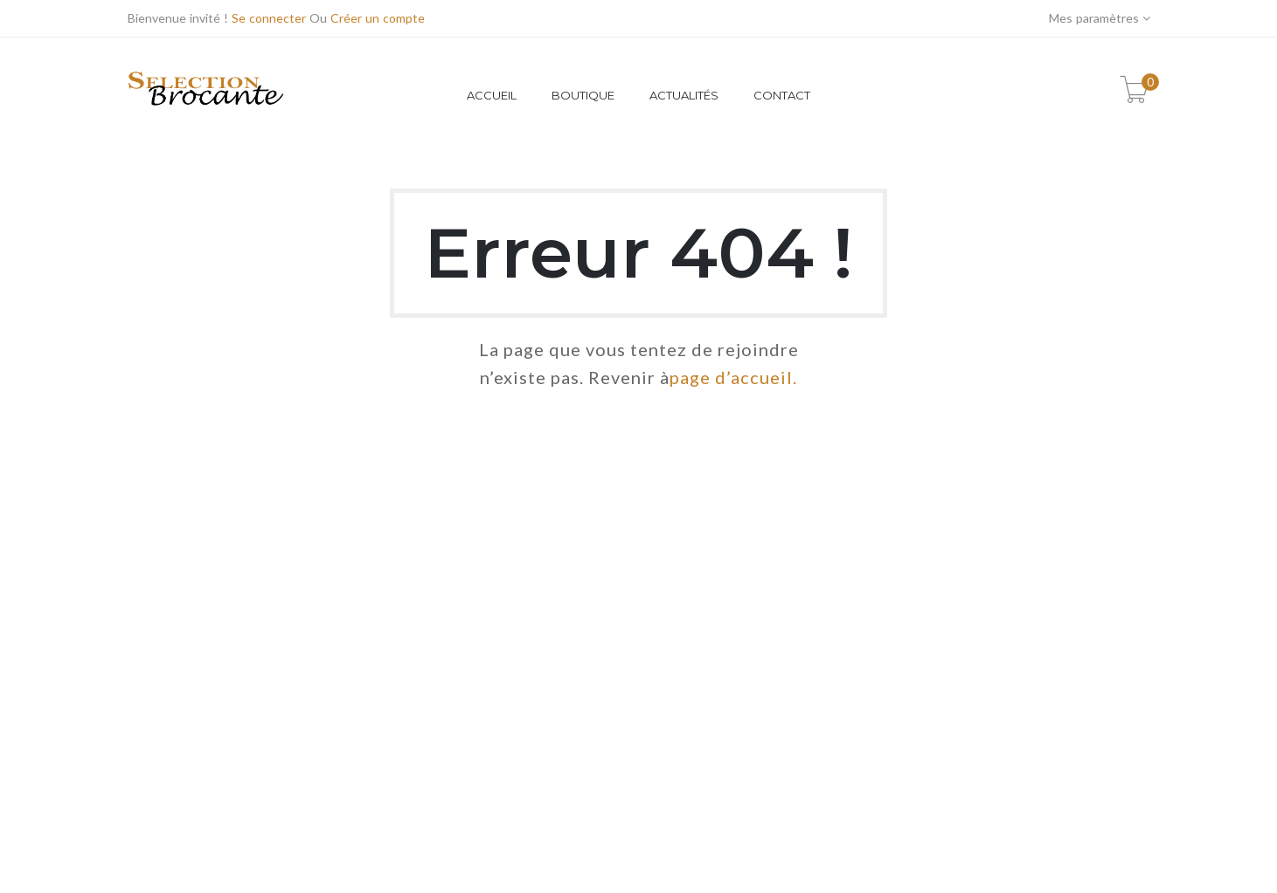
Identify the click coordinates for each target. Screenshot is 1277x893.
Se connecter (269, 17)
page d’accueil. (733, 377)
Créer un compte (377, 17)
